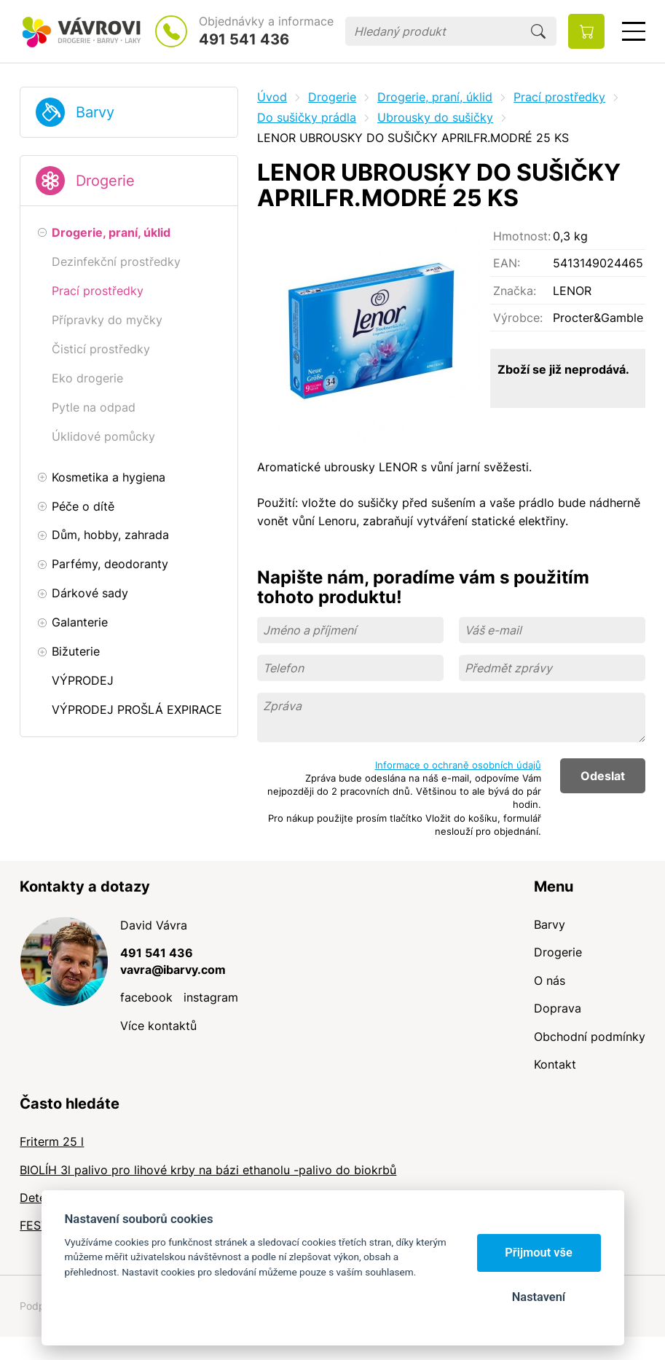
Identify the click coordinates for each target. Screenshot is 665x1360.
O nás (549, 980)
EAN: (506, 263)
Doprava (557, 1008)
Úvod (272, 97)
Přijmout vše (538, 1252)
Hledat (538, 31)
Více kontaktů (158, 1025)
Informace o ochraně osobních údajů (458, 765)
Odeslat (603, 776)
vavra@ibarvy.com (173, 969)
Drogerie (105, 180)
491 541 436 (244, 39)
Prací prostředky (559, 97)
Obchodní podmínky (589, 1036)
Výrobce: (518, 317)
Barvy (95, 112)
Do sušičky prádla (306, 117)
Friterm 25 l (52, 1141)
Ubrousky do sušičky (435, 117)
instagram (211, 997)
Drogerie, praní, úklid (434, 97)
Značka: (514, 290)
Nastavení (538, 1297)
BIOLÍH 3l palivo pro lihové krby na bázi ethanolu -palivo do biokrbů (208, 1170)
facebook (146, 997)
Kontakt (555, 1064)
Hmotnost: (522, 236)
